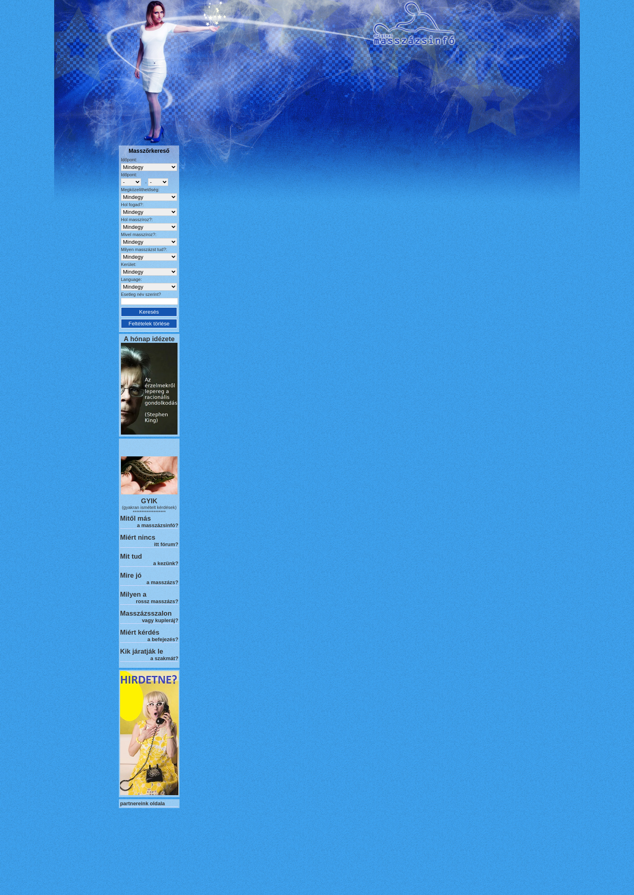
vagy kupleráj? (160, 620)
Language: (131, 279)
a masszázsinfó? (157, 525)
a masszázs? (162, 582)
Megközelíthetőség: (140, 189)
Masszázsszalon (145, 613)
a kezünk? (165, 563)
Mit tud (131, 556)
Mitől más (135, 518)
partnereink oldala (142, 803)
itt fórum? (166, 544)
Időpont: (129, 159)
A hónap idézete (149, 338)
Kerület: (128, 264)
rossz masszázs (155, 601)
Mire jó (131, 575)
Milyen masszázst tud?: (144, 249)
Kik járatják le (141, 651)
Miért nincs (137, 537)
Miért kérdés (139, 632)
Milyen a (133, 594)
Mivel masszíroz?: (138, 234)
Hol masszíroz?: (137, 219)
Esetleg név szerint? (141, 294)
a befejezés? (163, 639)
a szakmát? (164, 658)
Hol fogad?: (132, 204)
